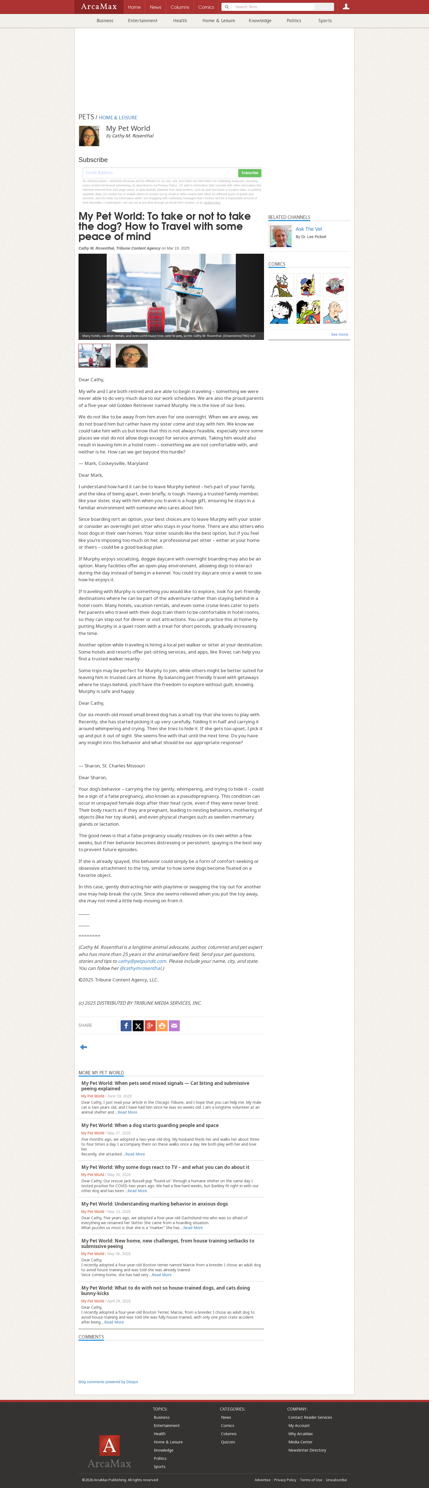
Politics (294, 21)
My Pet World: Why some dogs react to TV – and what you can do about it (165, 1167)
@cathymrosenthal (140, 968)
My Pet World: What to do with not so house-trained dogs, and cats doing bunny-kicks (165, 1290)
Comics (227, 1425)
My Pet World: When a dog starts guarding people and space (150, 1125)
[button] (92, 293)
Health (180, 21)
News (226, 1417)
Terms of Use (311, 1479)
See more (339, 334)
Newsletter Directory (307, 1450)
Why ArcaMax (300, 1433)
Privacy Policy (285, 1479)
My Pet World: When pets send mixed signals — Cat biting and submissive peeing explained (165, 1086)
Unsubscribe (336, 1479)
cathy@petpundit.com (142, 961)
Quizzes (228, 1441)
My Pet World (92, 1096)
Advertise (263, 1479)
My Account (299, 1425)
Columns (229, 1433)
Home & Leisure (218, 21)
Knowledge (260, 21)
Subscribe (250, 173)
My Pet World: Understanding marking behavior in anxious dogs (154, 1204)
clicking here (212, 202)
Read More (127, 1112)
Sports (325, 21)
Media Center (300, 1441)
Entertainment (143, 21)
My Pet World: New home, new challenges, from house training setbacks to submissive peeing (167, 1243)
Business (105, 21)
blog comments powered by (108, 1382)
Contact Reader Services (310, 1417)
